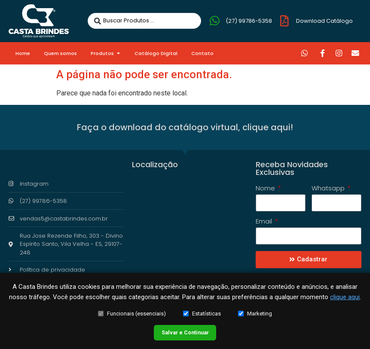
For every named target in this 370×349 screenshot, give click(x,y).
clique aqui (345, 293)
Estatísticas (202, 309)
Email (265, 222)
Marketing (255, 309)
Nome (266, 189)
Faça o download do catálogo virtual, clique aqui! (185, 127)
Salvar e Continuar (185, 330)
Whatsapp (329, 189)
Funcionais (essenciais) (132, 309)
